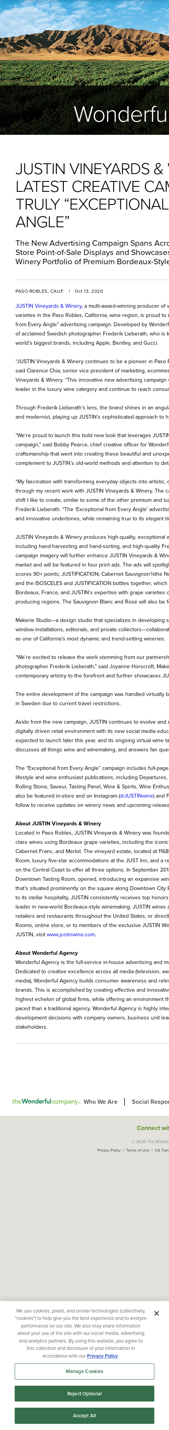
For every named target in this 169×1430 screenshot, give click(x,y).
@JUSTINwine (136, 796)
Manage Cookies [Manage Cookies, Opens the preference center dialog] (85, 1371)
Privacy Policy (109, 1150)
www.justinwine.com (71, 934)
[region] (84, 1365)
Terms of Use (137, 1150)
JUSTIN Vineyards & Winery (48, 306)
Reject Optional (84, 1393)
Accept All (84, 1415)
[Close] (156, 1313)
